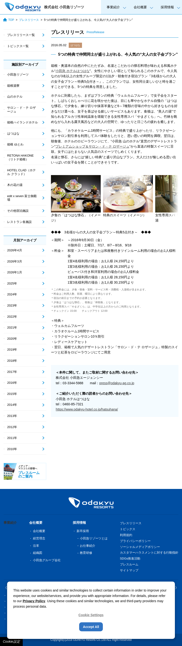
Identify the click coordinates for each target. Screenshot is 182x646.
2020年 (12, 338)
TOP (8, 20)
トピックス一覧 (18, 46)
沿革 (36, 545)
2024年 (12, 294)
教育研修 (86, 553)
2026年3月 (14, 261)
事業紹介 (113, 7)
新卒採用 (83, 531)
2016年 (12, 382)
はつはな (75, 45)
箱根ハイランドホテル (22, 122)
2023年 (12, 305)
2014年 (12, 405)
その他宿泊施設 (18, 210)
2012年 (12, 427)
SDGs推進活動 (130, 558)
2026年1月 (14, 272)
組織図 (37, 553)
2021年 (12, 327)
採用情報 (167, 7)
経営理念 (39, 538)
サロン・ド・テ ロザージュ (21, 109)
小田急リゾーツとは (94, 538)
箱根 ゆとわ (15, 144)
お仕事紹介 (87, 545)
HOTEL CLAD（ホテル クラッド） (21, 172)
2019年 (12, 349)
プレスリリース (29, 20)
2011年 (12, 438)
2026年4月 (14, 250)
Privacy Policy (34, 601)
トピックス (127, 529)
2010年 (12, 449)
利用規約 (126, 535)
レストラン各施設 (19, 222)
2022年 (12, 316)
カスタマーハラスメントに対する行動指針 (149, 552)
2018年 (12, 360)
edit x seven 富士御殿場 (22, 198)
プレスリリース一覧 (21, 35)
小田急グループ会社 (47, 560)
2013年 (12, 416)
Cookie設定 (11, 641)
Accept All (91, 627)
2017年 (12, 372)
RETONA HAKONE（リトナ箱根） (20, 157)
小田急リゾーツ (18, 74)
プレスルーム (129, 564)
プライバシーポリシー (135, 541)
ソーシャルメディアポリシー (140, 547)
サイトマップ (129, 570)
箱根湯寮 (13, 85)
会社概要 (140, 7)
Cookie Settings (91, 615)
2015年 (12, 394)
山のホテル (15, 96)
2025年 (12, 283)
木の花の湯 (15, 185)
